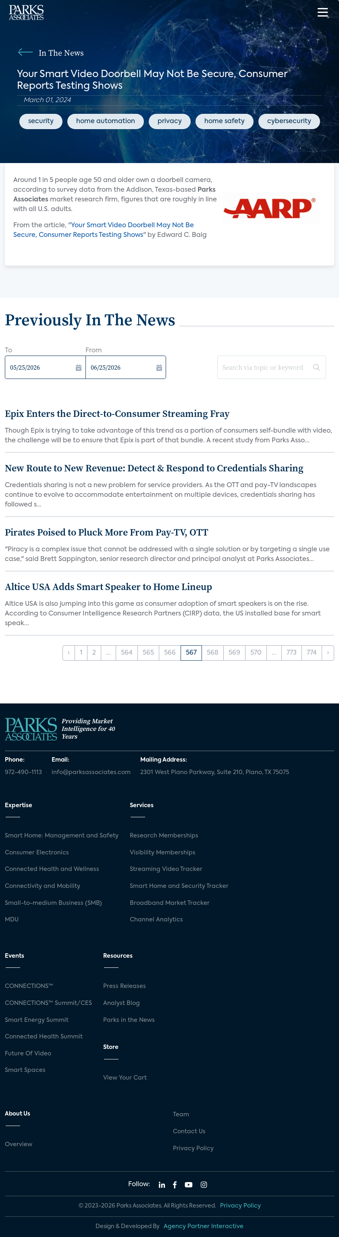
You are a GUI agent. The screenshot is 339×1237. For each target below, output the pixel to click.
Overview (18, 1144)
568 (212, 653)
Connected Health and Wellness (52, 869)
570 (256, 653)
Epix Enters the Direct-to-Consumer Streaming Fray (117, 413)
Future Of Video (28, 1054)
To (8, 350)
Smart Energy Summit (37, 1020)
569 (234, 653)
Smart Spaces (25, 1070)
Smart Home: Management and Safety (62, 836)
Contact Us (189, 1131)
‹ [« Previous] (69, 653)
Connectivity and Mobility (42, 886)
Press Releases (124, 986)
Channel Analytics (156, 920)
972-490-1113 (23, 772)
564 (127, 653)
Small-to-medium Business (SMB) (53, 903)
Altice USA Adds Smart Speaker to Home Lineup (108, 586)
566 (170, 653)
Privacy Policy (193, 1148)
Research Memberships (164, 836)
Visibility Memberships (162, 853)
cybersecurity (289, 121)
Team (181, 1115)
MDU (12, 920)
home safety (224, 121)
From (93, 350)
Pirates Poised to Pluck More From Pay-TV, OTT (106, 532)
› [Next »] (328, 653)
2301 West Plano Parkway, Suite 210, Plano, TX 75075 (214, 772)
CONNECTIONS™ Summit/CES (48, 1003)
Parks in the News (129, 1020)
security (41, 121)
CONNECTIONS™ (29, 986)
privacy (170, 121)
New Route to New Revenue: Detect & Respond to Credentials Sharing (154, 468)
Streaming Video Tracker (166, 869)
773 (292, 653)
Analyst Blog (121, 1003)
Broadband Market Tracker (170, 903)
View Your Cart (125, 1078)
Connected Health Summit (44, 1037)
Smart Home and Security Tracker (179, 886)
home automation (105, 121)
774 (312, 653)
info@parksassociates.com (91, 772)
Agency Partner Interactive (203, 1226)
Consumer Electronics (37, 853)
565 (148, 653)
